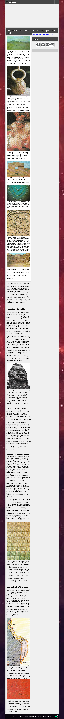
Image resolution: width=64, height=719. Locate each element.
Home (15, 716)
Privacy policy (33, 716)
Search (26, 716)
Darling (11, 2)
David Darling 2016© (44, 716)
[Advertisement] (32, 16)
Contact (20, 716)
